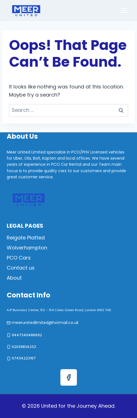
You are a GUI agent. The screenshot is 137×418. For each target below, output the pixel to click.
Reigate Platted (26, 237)
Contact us (21, 267)
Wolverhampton (27, 247)
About (14, 277)
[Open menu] (123, 10)
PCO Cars (19, 257)
